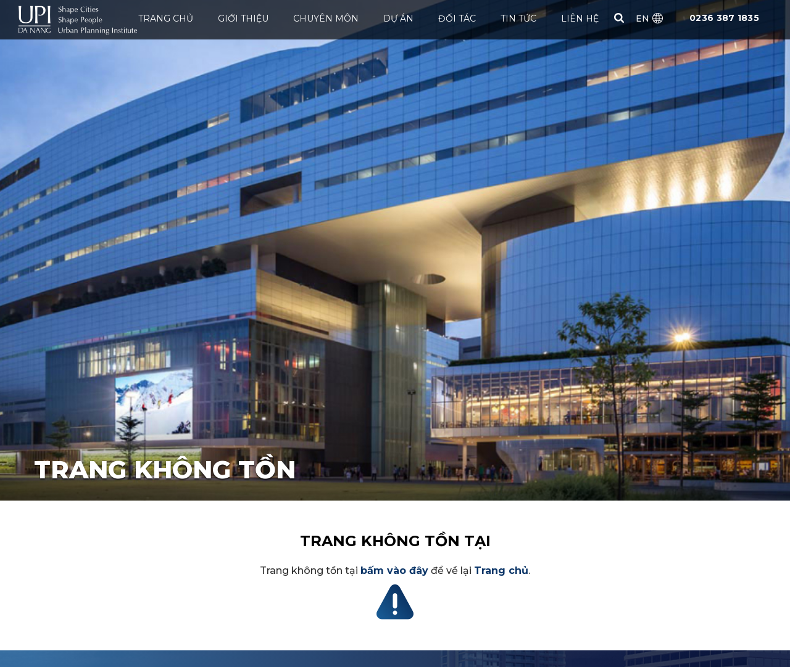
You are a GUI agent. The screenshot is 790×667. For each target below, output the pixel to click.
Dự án (398, 18)
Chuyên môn (326, 18)
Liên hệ (580, 18)
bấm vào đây (394, 570)
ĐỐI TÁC (457, 18)
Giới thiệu (243, 18)
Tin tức (518, 18)
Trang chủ (165, 18)
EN (642, 18)
